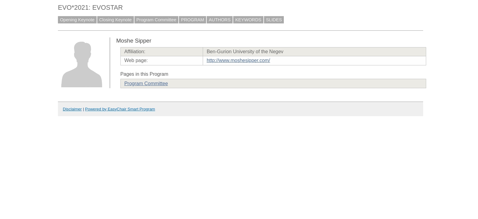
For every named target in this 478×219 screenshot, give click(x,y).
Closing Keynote (115, 19)
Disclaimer (72, 109)
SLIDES (274, 19)
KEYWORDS (248, 19)
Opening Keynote (77, 19)
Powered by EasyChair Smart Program (120, 109)
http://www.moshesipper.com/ (238, 60)
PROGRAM (192, 19)
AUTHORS (220, 19)
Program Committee (156, 19)
